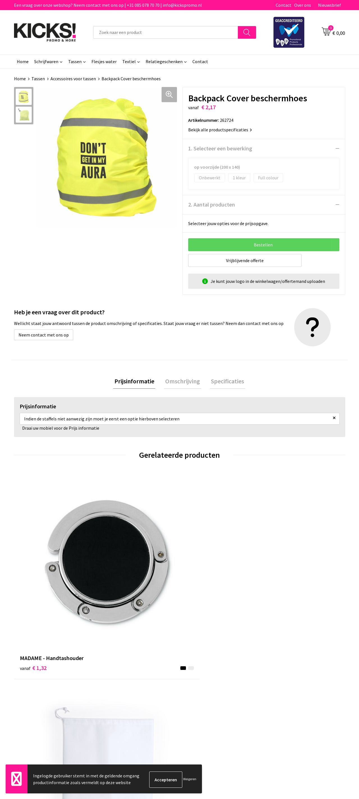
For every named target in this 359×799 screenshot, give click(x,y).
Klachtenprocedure (122, 679)
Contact (283, 5)
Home (23, 61)
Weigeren (189, 779)
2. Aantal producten (211, 204)
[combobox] (165, 32)
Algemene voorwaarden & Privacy (300, 653)
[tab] (137, 382)
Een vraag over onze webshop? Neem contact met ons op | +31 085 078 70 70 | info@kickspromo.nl (108, 5)
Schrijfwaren (46, 61)
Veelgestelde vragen (123, 662)
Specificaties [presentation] (224, 382)
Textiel (129, 61)
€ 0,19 (198, 565)
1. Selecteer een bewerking (220, 148)
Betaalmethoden (203, 662)
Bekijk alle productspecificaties (220, 129)
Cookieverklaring (284, 662)
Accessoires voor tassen (73, 78)
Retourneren (199, 670)
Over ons (302, 5)
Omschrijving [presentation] (182, 382)
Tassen (75, 61)
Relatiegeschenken (164, 61)
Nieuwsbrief (329, 5)
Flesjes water (104, 61)
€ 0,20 (281, 565)
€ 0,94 (116, 565)
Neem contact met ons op (44, 335)
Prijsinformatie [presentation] (137, 382)
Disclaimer (278, 670)
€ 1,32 (33, 565)
